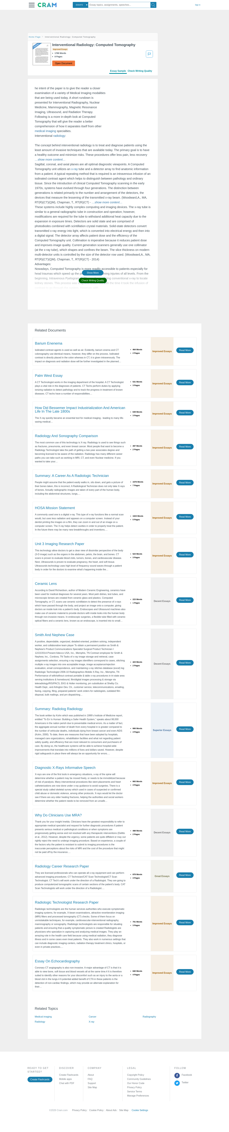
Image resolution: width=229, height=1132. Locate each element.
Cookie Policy (97, 1110)
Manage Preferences (138, 1095)
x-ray (74, 169)
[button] (32, 5)
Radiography (149, 1016)
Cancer (92, 1016)
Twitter (184, 1082)
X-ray (91, 1021)
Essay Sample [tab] (118, 71)
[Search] (153, 5)
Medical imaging (43, 1016)
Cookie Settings (140, 1110)
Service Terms (134, 1091)
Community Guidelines (139, 1079)
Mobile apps (65, 1079)
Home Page (35, 37)
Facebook (186, 1075)
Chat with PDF (66, 1083)
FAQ (90, 1079)
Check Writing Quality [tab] (140, 71)
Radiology (40, 1021)
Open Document (63, 63)
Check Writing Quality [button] (93, 280)
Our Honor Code (135, 1083)
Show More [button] (93, 272)
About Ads (112, 1110)
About (91, 1075)
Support (92, 1083)
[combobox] (80, 5)
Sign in (197, 5)
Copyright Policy (135, 1075)
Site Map (92, 1087)
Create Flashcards (40, 1079)
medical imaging (45, 131)
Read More (185, 350)
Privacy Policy (134, 1087)
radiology (59, 135)
